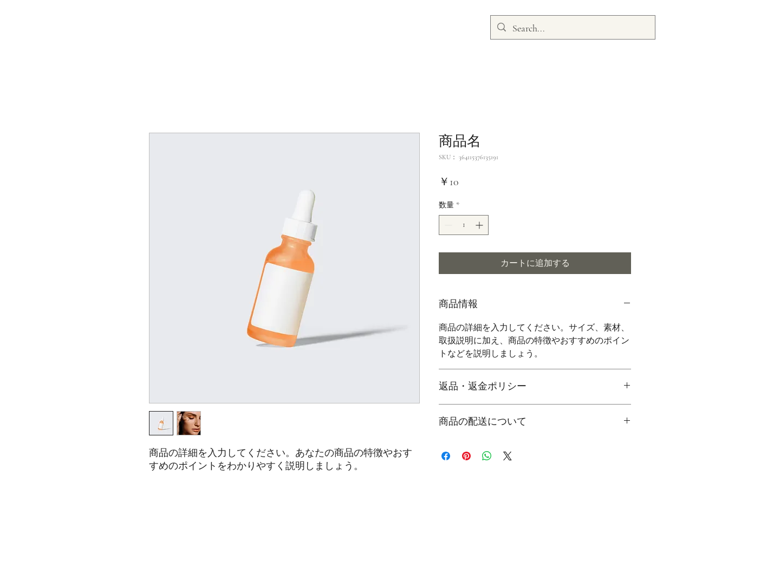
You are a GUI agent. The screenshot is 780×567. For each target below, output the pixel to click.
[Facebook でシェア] (445, 455)
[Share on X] (507, 455)
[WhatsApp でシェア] (486, 455)
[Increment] (480, 225)
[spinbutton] (463, 225)
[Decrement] (447, 225)
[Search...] (572, 29)
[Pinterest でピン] (466, 455)
